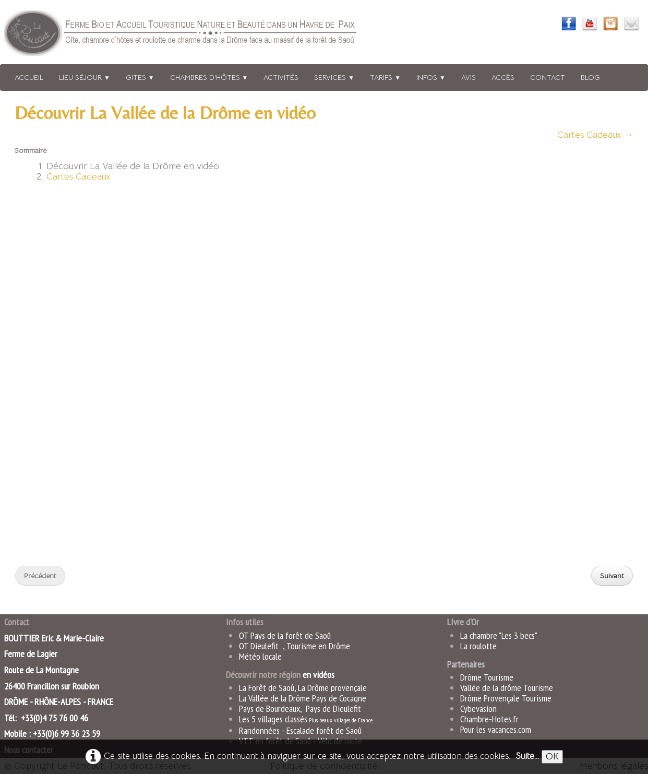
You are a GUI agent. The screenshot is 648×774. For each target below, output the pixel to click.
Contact (547, 77)
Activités (280, 77)
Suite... (527, 756)
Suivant (612, 575)
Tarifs (385, 77)
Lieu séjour (84, 77)
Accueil (29, 77)
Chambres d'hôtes (209, 77)
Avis (468, 77)
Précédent (40, 575)
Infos (431, 77)
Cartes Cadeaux (78, 176)
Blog (590, 77)
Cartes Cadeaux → (595, 134)
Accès (502, 77)
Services (334, 77)
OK (552, 756)
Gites (140, 77)
